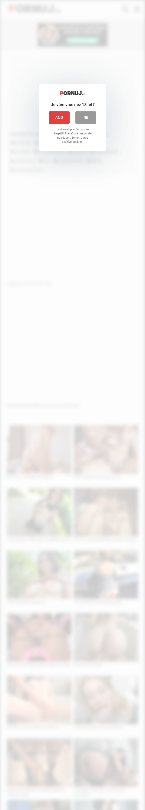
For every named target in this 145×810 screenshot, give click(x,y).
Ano (59, 117)
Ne (86, 117)
